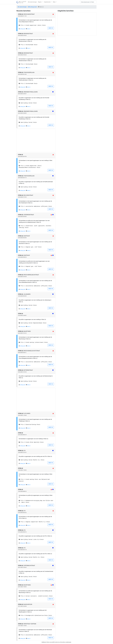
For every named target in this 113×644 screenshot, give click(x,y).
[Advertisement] (36, 140)
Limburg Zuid (32, 7)
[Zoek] (88, 2)
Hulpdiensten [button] (47, 2)
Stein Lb (28, 28)
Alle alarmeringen (32, 2)
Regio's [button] (40, 2)
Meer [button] (54, 2)
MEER (51, 28)
